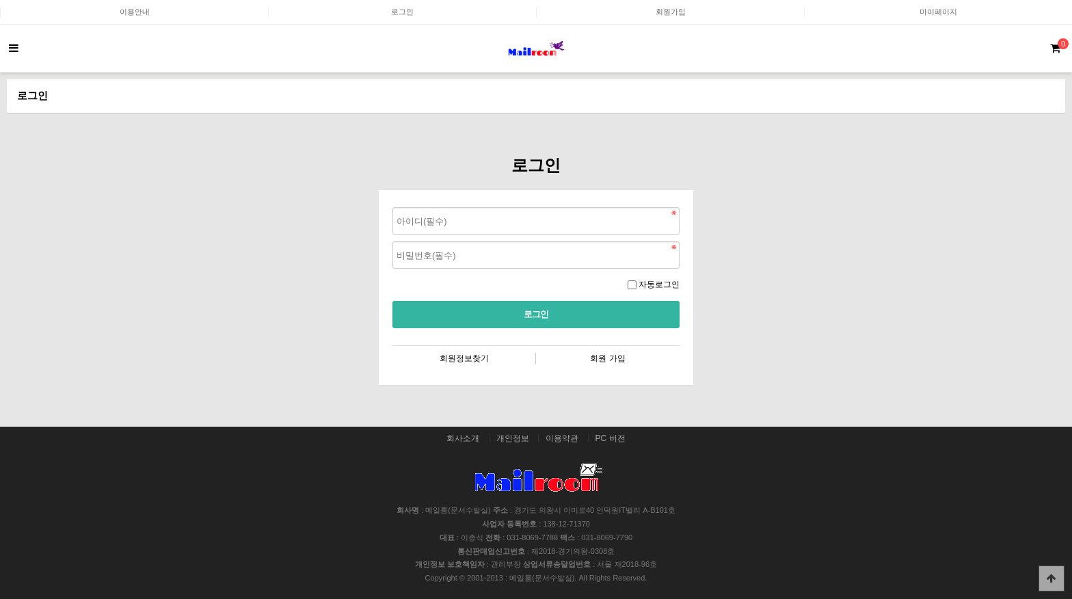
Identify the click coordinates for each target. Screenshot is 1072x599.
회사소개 (462, 438)
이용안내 (135, 12)
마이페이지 (938, 12)
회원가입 (671, 12)
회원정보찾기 (464, 358)
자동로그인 (659, 284)
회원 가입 (607, 358)
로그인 (402, 12)
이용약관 (562, 438)
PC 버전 (610, 438)
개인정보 (512, 438)
